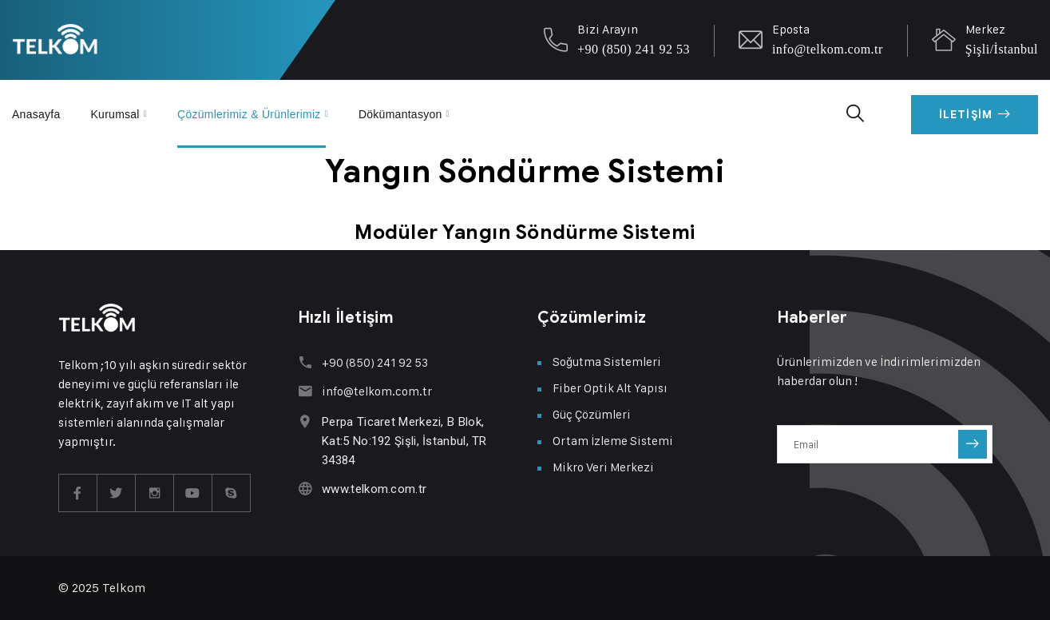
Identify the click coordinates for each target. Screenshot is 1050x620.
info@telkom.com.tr (827, 49)
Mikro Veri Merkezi (603, 467)
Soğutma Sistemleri (607, 361)
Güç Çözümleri (592, 414)
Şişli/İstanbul (1001, 49)
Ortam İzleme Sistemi (613, 440)
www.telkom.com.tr (374, 489)
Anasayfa (36, 113)
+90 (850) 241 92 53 (633, 49)
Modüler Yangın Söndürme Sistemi (525, 232)
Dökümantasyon (401, 113)
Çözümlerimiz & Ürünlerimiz (249, 113)
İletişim (974, 113)
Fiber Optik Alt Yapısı (610, 387)
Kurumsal (115, 113)
